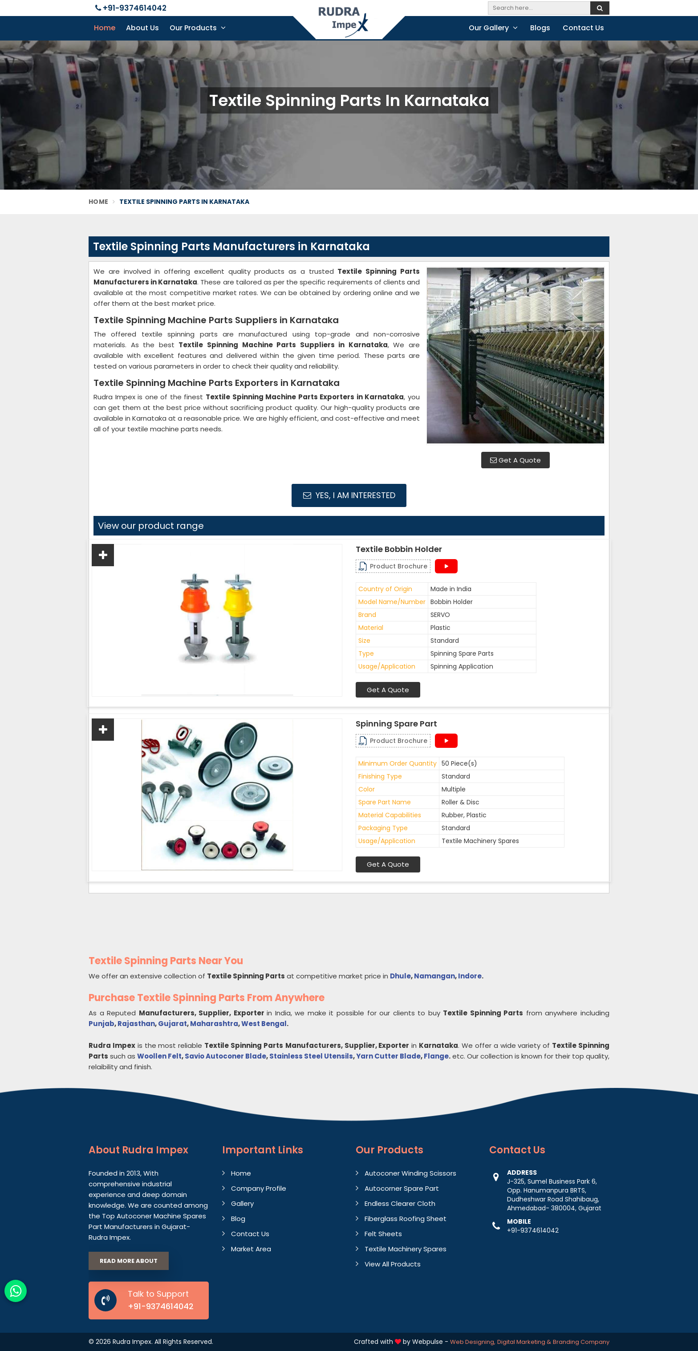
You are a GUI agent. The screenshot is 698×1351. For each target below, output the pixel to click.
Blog (238, 1218)
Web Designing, (472, 1342)
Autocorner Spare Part (402, 1188)
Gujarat (172, 1023)
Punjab (101, 1023)
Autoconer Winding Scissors (410, 1173)
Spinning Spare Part (396, 723)
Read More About (129, 1261)
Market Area (251, 1249)
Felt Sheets (383, 1233)
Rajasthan (136, 1023)
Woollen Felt (159, 1056)
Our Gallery (493, 28)
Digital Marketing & (524, 1342)
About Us (142, 28)
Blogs (540, 28)
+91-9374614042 (130, 8)
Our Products (198, 28)
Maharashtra (214, 1023)
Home (104, 28)
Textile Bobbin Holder (399, 549)
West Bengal (264, 1023)
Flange (436, 1056)
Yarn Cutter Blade (388, 1056)
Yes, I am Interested (349, 495)
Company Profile (258, 1188)
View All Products (393, 1264)
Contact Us (583, 28)
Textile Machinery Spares (405, 1249)
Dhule (400, 976)
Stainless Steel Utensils (311, 1056)
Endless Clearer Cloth (400, 1203)
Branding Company (581, 1342)
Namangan (434, 976)
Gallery (242, 1203)
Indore (470, 976)
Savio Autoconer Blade (225, 1056)
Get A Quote (515, 460)
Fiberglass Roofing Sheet (405, 1218)
